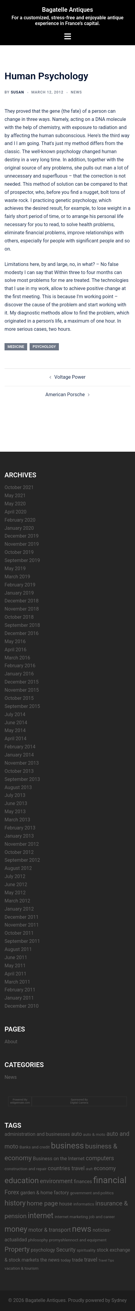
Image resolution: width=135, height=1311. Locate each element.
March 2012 (17, 901)
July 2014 (15, 714)
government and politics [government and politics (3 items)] (92, 1192)
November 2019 (22, 544)
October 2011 (19, 933)
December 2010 (22, 1006)
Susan (17, 92)
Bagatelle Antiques (67, 9)
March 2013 (17, 820)
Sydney (119, 1300)
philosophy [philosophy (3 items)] (38, 1239)
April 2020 (16, 512)
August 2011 (18, 949)
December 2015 (22, 682)
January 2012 (19, 909)
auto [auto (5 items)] (76, 1134)
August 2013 (18, 787)
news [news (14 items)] (81, 1229)
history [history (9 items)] (15, 1203)
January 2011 (19, 998)
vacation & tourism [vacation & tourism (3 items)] (21, 1268)
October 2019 (19, 552)
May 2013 (15, 811)
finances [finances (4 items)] (83, 1181)
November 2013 (22, 763)
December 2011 (22, 917)
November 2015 (22, 690)
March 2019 (17, 577)
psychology (44, 347)
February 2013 (20, 828)
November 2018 (22, 609)
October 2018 (19, 617)
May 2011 (15, 965)
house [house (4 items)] (65, 1204)
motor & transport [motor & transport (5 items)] (49, 1230)
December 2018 (22, 601)
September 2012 (22, 860)
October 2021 (19, 487)
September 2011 (22, 941)
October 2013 (19, 771)
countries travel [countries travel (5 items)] (66, 1168)
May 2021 (15, 495)
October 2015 (19, 698)
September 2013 (22, 779)
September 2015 (22, 706)
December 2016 (22, 633)
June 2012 (16, 884)
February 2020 (20, 520)
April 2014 (16, 738)
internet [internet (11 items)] (40, 1215)
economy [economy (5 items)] (105, 1168)
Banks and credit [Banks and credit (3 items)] (35, 1147)
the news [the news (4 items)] (49, 1260)
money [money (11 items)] (16, 1229)
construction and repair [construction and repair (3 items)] (26, 1168)
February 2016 (20, 665)
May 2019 (15, 568)
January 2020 (19, 528)
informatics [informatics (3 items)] (83, 1204)
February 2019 (20, 585)
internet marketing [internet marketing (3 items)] (71, 1216)
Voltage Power (69, 377)
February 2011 (20, 990)
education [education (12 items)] (22, 1180)
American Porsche (65, 394)
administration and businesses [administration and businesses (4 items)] (37, 1134)
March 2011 (17, 982)
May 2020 (15, 504)
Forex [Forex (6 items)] (12, 1192)
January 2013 (19, 836)
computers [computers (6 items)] (100, 1158)
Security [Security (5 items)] (66, 1249)
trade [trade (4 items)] (77, 1260)
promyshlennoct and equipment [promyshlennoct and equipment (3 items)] (77, 1239)
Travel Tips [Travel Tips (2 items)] (106, 1260)
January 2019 (19, 593)
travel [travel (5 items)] (90, 1259)
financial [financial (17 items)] (110, 1180)
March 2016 (17, 658)
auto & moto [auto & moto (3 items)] (94, 1134)
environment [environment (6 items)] (56, 1181)
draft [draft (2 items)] (89, 1169)
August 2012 (18, 868)
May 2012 (15, 893)
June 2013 (16, 803)
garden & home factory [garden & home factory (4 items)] (44, 1193)
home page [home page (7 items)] (42, 1203)
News (76, 92)
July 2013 (15, 795)
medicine (16, 347)
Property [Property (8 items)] (17, 1249)
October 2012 (19, 852)
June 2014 (16, 722)
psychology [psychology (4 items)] (43, 1250)
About (11, 1041)
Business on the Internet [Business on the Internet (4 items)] (59, 1158)
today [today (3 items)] (66, 1260)
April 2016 (16, 649)
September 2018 (22, 625)
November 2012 (22, 844)
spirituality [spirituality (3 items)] (86, 1250)
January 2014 (19, 755)
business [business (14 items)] (67, 1146)
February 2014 (20, 747)
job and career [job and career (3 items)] (102, 1216)
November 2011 (22, 925)
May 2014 (15, 730)
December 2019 (22, 536)
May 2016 (15, 641)
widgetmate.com (20, 1102)
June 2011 (16, 957)
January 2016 (19, 674)
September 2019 (22, 560)
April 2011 (16, 974)
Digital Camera (79, 1102)
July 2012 (15, 876)
